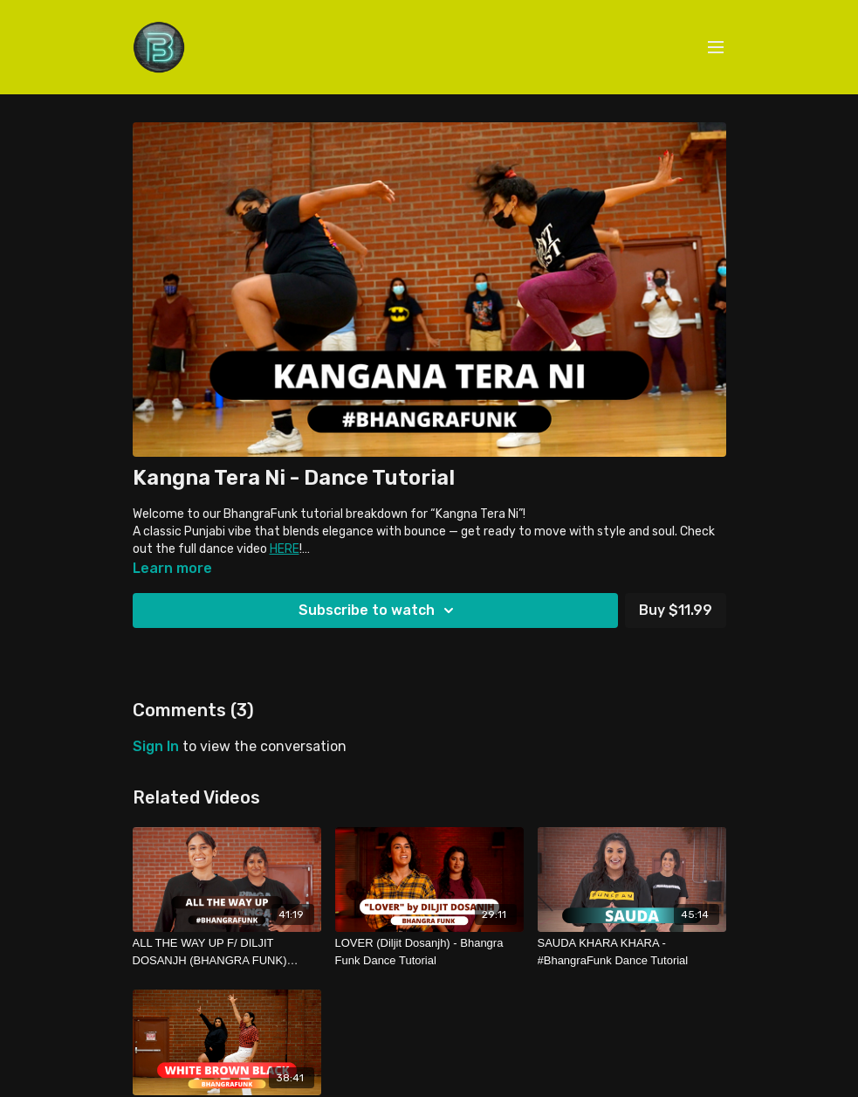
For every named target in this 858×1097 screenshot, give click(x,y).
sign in (156, 746)
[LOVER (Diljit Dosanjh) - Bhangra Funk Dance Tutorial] (429, 952)
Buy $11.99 (675, 610)
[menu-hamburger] (715, 48)
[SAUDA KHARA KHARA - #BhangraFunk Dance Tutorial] (632, 952)
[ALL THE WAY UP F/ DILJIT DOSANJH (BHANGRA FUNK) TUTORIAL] (227, 952)
